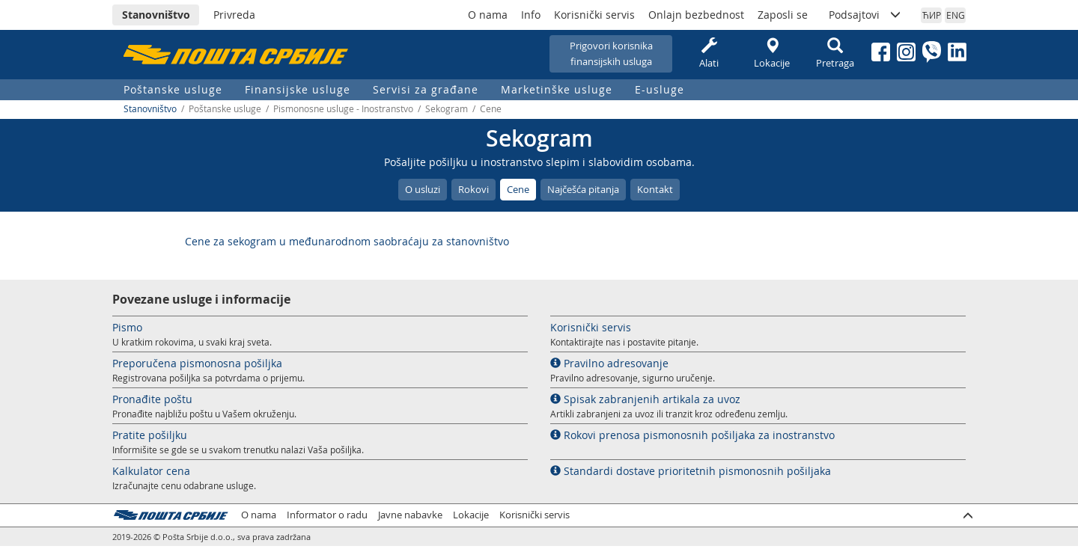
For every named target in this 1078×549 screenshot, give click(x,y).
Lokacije (772, 53)
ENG (955, 15)
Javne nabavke (410, 515)
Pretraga (834, 53)
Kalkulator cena (151, 471)
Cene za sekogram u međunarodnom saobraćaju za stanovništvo (347, 241)
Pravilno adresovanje (609, 363)
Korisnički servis (594, 14)
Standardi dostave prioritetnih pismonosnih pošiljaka (690, 471)
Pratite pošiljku (149, 435)
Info (530, 14)
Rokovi (473, 189)
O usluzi (422, 189)
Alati (709, 53)
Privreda (234, 14)
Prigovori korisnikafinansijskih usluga (611, 53)
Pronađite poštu (152, 399)
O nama (488, 14)
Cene (518, 189)
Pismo (127, 327)
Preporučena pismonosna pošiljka (197, 363)
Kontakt (655, 189)
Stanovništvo (156, 14)
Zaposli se (783, 14)
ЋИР (931, 15)
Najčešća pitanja (583, 189)
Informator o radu (327, 515)
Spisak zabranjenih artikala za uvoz (645, 399)
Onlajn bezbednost (696, 14)
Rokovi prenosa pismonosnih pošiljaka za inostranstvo (692, 435)
